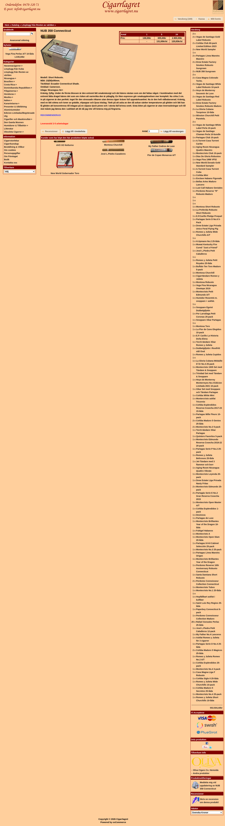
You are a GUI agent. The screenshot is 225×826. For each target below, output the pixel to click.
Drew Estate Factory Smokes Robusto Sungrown (206, 65)
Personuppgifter (12, 153)
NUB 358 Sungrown (206, 71)
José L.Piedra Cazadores (113, 154)
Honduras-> (10, 94)
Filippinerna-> (11, 91)
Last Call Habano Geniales (209, 188)
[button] (184, 19)
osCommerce (119, 822)
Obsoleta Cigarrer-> (14, 132)
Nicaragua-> (10, 78)
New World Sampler (206, 49)
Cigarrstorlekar (11, 140)
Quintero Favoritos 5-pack (209, 436)
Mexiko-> (8, 97)
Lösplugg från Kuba (14, 69)
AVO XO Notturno (65, 145)
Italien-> (8, 100)
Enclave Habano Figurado (209, 178)
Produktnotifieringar (201, 778)
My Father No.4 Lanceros (208, 634)
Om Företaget (11, 156)
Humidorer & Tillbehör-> (16, 125)
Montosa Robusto (205, 282)
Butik (6, 159)
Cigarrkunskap (11, 144)
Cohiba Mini (202, 175)
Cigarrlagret (122, 819)
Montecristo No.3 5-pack (208, 427)
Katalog (15, 25)
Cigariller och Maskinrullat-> (18, 119)
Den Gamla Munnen (14, 122)
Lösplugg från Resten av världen (38, 25)
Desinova (200, 515)
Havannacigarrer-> (13, 66)
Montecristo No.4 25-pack (209, 694)
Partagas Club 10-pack (207, 137)
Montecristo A (203, 534)
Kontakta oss (10, 162)
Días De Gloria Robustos (208, 156)
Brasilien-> (9, 81)
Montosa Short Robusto (208, 206)
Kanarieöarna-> (11, 103)
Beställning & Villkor (14, 147)
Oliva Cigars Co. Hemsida (205, 770)
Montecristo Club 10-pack (209, 153)
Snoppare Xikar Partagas (208, 320)
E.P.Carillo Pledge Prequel (209, 216)
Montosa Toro (203, 326)
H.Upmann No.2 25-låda (207, 241)
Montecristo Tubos (205, 587)
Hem (7, 25)
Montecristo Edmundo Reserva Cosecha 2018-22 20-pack (209, 442)
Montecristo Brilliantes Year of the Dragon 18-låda (207, 524)
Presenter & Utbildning (15, 106)
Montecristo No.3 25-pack (209, 549)
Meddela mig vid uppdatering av (210, 785)
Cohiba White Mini (205, 395)
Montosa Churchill (113, 145)
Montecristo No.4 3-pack (208, 669)
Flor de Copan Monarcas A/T (161, 155)
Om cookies (10, 150)
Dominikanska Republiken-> (18, 88)
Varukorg (195, 29)
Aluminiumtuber (12, 110)
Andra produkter (201, 773)
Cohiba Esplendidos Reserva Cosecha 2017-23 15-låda (209, 408)
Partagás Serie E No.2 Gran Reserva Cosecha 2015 (207, 496)
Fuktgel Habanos (204, 530)
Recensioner (197, 794)
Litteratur (8, 128)
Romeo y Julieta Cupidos (208, 354)
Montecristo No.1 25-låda (208, 590)
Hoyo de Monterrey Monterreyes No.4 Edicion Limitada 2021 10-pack (209, 382)
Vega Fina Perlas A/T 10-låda (19, 54)
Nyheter (7, 45)
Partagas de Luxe (204, 518)
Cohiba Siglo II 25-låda (207, 678)
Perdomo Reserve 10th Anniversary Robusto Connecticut (207, 568)
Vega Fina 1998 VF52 (206, 159)
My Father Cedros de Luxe (161, 146)
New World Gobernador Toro (65, 173)
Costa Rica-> (10, 84)
